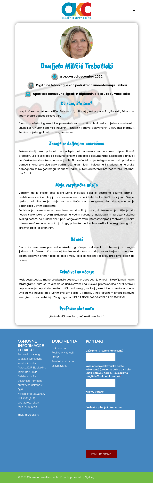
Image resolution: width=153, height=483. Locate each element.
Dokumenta (59, 348)
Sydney (89, 477)
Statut (55, 357)
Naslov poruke (95, 391)
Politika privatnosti (63, 352)
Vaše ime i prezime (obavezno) (105, 350)
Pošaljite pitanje (101, 454)
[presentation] (110, 445)
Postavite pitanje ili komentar (104, 407)
